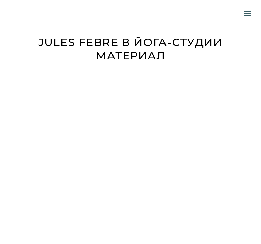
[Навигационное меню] (247, 13)
